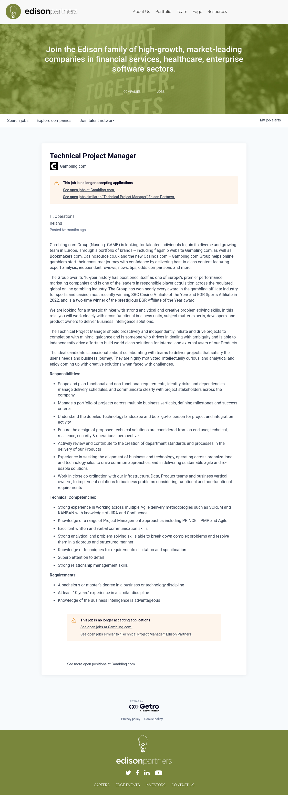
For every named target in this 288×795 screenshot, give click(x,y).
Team (182, 11)
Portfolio (163, 11)
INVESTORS (155, 785)
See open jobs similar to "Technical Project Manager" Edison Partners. (119, 197)
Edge (197, 11)
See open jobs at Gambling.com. (89, 190)
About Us (141, 11)
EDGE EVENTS (128, 785)
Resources (217, 11)
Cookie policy (153, 719)
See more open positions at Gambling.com (101, 664)
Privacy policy (130, 719)
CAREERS (101, 785)
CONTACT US (182, 785)
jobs (17, 120)
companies (54, 120)
